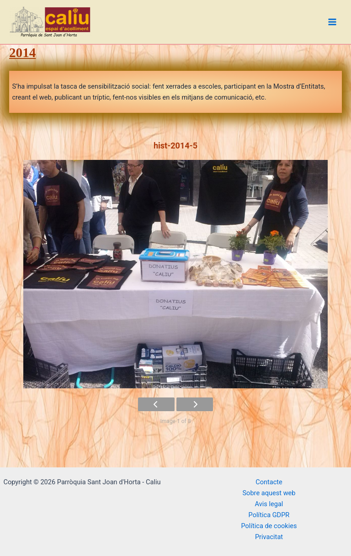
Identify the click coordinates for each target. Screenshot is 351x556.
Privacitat (269, 537)
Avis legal (269, 504)
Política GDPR (269, 515)
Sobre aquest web (268, 493)
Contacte (268, 482)
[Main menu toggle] (332, 22)
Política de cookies (269, 526)
